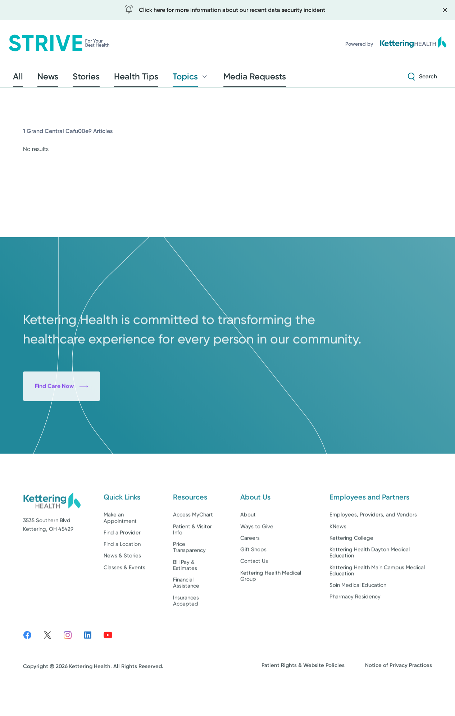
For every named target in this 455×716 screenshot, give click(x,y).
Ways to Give (256, 550)
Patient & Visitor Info (192, 553)
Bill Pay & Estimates (185, 588)
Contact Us (254, 585)
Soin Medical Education (357, 609)
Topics (152, 78)
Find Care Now (61, 429)
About (248, 538)
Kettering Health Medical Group (270, 599)
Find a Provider (122, 556)
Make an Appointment (120, 541)
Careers (250, 561)
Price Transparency (189, 571)
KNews (337, 550)
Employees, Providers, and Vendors (373, 538)
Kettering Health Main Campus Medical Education (377, 594)
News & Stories (122, 579)
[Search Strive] (422, 79)
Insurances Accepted (186, 624)
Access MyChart (193, 538)
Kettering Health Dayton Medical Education (369, 576)
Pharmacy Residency (355, 620)
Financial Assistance (186, 606)
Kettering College (351, 561)
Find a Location (122, 568)
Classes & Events (124, 591)
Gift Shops (253, 573)
